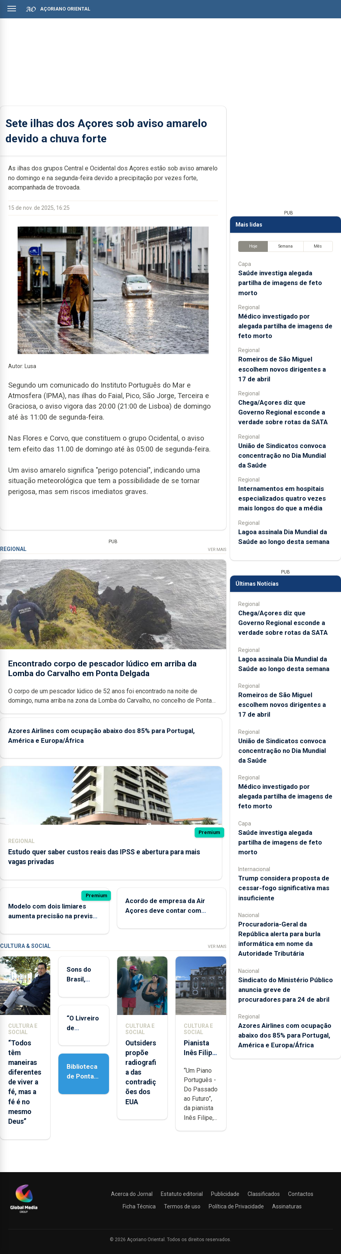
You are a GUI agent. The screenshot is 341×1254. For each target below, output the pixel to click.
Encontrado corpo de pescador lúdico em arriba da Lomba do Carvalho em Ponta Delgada (102, 668)
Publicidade (225, 1194)
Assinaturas (287, 1206)
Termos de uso (182, 1206)
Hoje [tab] (253, 246)
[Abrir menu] (12, 9)
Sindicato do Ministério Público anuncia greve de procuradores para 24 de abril (285, 989)
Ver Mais (217, 549)
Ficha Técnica (139, 1206)
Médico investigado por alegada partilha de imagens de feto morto (285, 326)
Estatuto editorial (182, 1194)
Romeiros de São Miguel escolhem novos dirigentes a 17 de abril (282, 369)
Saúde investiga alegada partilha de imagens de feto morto (280, 282)
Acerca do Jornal (132, 1194)
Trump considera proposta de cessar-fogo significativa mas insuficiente (283, 888)
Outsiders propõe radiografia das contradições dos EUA (140, 1072)
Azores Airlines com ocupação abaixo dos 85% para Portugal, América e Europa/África (284, 1035)
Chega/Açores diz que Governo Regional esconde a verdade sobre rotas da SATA (283, 412)
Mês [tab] (318, 246)
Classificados (264, 1194)
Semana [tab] (285, 246)
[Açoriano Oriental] (23, 1214)
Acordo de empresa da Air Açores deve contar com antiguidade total (165, 910)
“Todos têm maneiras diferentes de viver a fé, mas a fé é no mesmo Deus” (24, 1082)
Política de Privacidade (236, 1206)
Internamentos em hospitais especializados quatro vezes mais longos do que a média (282, 498)
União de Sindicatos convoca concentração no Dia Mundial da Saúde (282, 455)
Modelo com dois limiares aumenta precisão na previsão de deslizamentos (54, 916)
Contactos (300, 1194)
